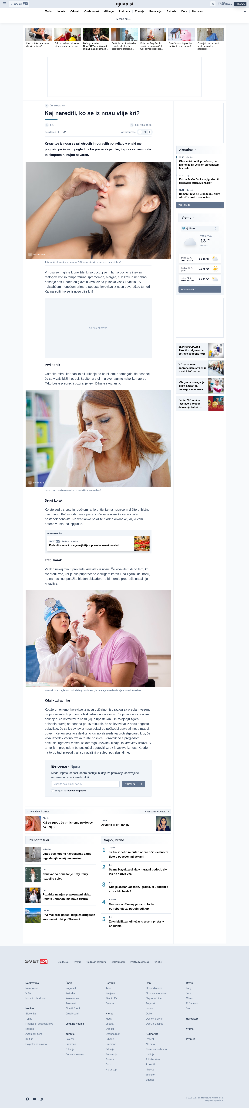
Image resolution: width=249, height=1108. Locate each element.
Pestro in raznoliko (70, 541)
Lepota (112, 848)
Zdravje (46, 818)
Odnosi (104, 820)
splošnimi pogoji (77, 790)
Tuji (44, 870)
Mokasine (47, 849)
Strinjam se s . (71, 790)
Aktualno (186, 149)
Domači (189, 190)
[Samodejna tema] (212, 3)
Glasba (189, 157)
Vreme (186, 217)
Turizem (46, 910)
